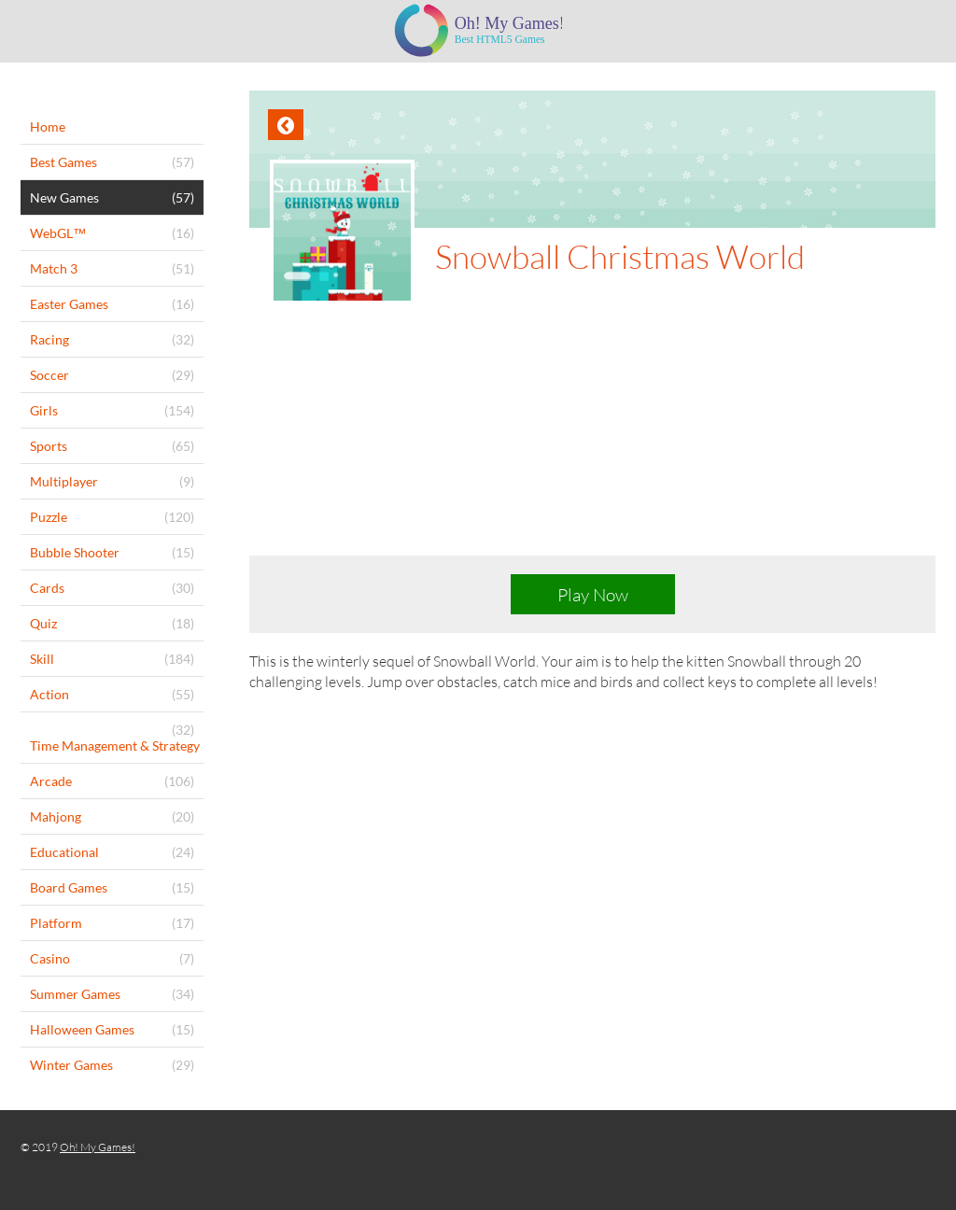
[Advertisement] (592, 444)
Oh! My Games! (97, 1147)
